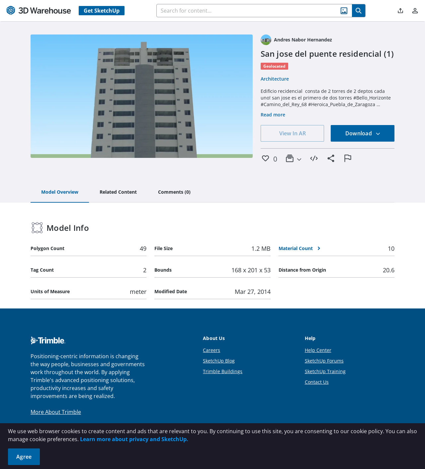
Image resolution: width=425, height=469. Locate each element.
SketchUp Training (325, 371)
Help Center (318, 350)
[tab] (60, 192)
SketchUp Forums (324, 361)
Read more (273, 114)
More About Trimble (56, 412)
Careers (211, 350)
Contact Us (317, 382)
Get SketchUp (102, 10)
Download (363, 133)
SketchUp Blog (219, 361)
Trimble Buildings (222, 371)
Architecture (275, 79)
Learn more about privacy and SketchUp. (134, 439)
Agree (24, 456)
